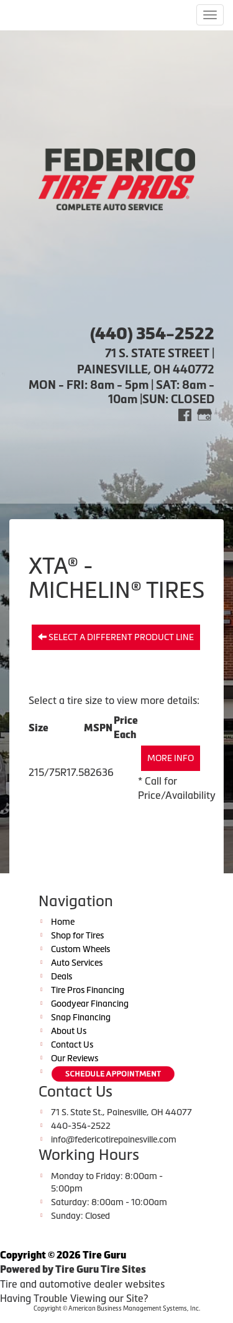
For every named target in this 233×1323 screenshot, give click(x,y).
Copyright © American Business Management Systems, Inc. (117, 1308)
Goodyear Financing (90, 1004)
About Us (68, 1031)
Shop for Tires (77, 935)
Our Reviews (74, 1058)
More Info (170, 758)
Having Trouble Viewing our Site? (74, 1298)
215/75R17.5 (56, 772)
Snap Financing (81, 1017)
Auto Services (77, 963)
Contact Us (72, 1044)
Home (63, 922)
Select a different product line (116, 637)
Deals (61, 976)
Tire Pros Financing (87, 990)
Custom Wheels (80, 949)
